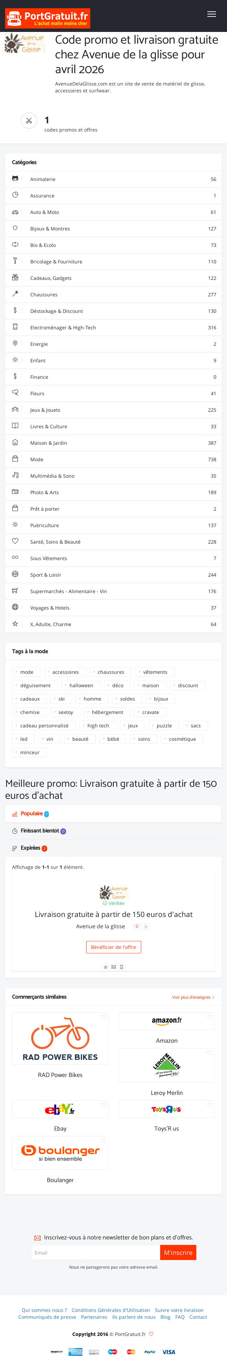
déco (117, 685)
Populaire (30, 813)
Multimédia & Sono (114, 476)
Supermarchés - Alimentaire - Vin (114, 591)
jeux (133, 725)
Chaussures (114, 294)
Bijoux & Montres (114, 228)
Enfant (114, 360)
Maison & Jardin (114, 443)
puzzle (164, 725)
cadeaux (30, 698)
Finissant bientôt (39, 831)
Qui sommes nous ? (44, 1310)
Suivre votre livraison (179, 1310)
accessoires (65, 672)
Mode (114, 459)
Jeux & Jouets (114, 410)
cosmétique (182, 739)
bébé (113, 739)
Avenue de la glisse (101, 926)
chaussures (111, 672)
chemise (30, 712)
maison (150, 685)
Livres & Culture (114, 426)
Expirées (29, 848)
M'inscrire (178, 1252)
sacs (196, 725)
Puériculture (114, 525)
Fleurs (114, 393)
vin (50, 739)
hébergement (107, 712)
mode (26, 672)
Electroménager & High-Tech (114, 327)
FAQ (180, 1317)
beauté (80, 739)
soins (144, 739)
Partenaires (94, 1317)
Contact (198, 1317)
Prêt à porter (114, 509)
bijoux (161, 698)
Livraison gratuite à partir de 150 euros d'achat (114, 914)
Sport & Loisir (114, 575)
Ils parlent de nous (134, 1317)
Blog (166, 1317)
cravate (150, 712)
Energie (114, 344)
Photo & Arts (114, 492)
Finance (114, 377)
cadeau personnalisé (44, 725)
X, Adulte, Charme (114, 624)
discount (188, 685)
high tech (98, 725)
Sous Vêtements (114, 558)
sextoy (66, 712)
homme (92, 698)
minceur (30, 752)
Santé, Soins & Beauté (114, 542)
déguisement (35, 685)
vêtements (155, 672)
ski (62, 698)
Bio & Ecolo (114, 245)
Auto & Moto (114, 212)
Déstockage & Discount (114, 311)
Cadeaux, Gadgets (114, 278)
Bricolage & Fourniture (114, 261)
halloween (81, 685)
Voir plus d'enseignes (193, 997)
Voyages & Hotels (114, 608)
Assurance (114, 196)
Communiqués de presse (47, 1317)
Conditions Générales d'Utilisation (111, 1310)
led (24, 739)
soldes (127, 698)
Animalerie (114, 179)
